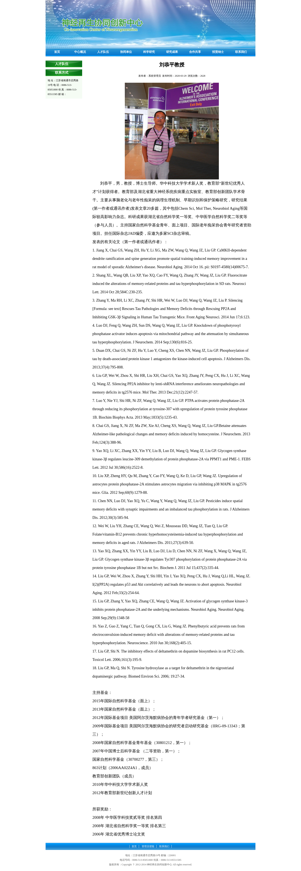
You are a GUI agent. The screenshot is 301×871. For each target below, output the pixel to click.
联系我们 (164, 846)
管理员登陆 (148, 846)
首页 (134, 846)
